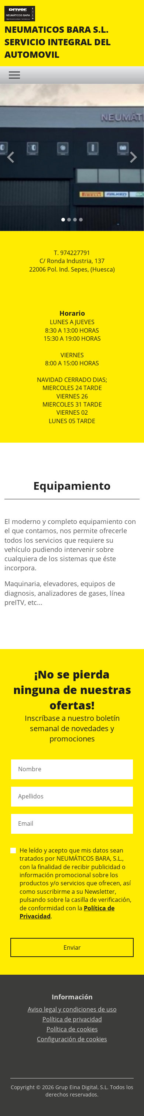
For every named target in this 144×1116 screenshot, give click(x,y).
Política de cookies (72, 1029)
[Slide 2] (75, 219)
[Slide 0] (63, 219)
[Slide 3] (81, 219)
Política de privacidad (72, 1019)
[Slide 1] (69, 219)
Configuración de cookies (72, 1039)
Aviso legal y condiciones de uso (72, 1009)
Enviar (72, 947)
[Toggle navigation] (14, 75)
